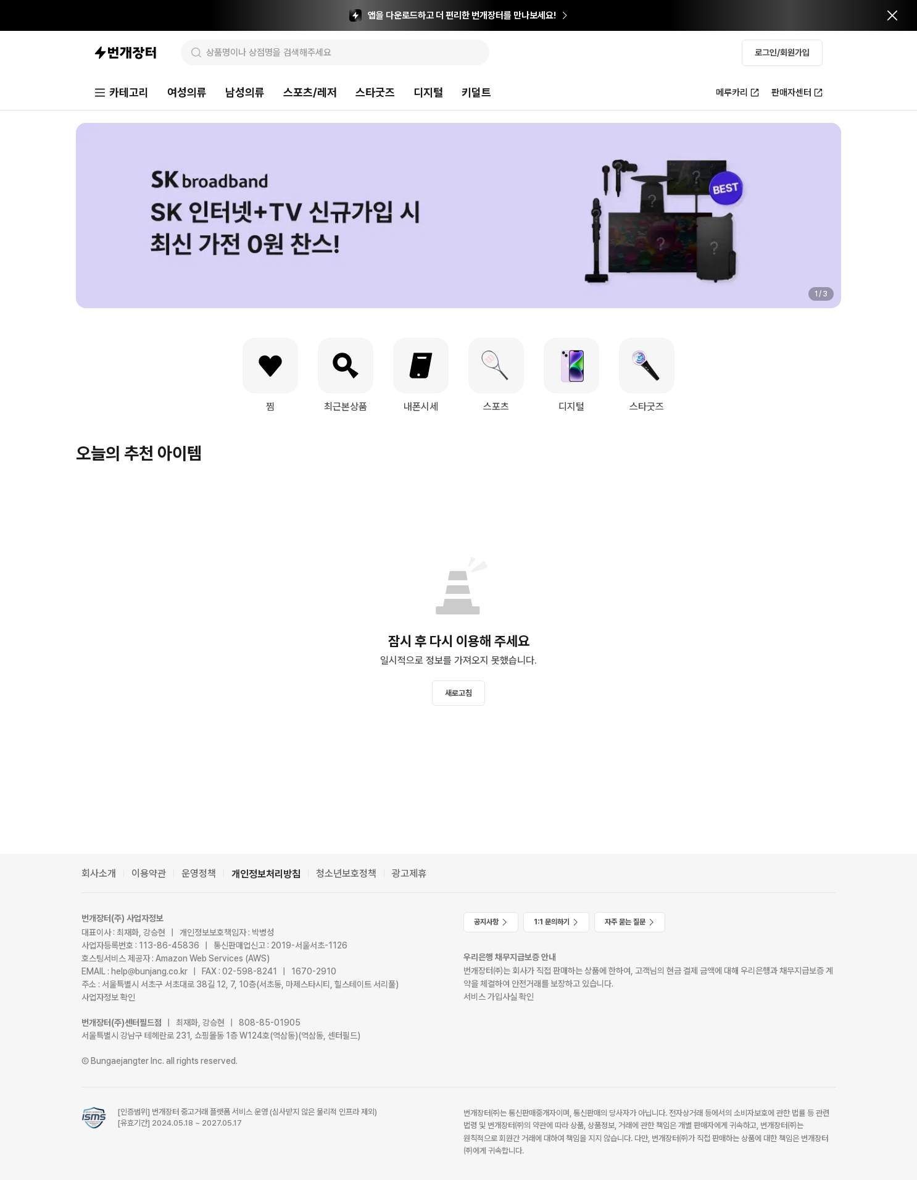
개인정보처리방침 (266, 874)
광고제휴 (409, 873)
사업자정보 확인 (108, 997)
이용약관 (148, 873)
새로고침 (458, 693)
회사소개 (98, 873)
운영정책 (198, 873)
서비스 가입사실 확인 (498, 997)
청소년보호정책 (346, 873)
